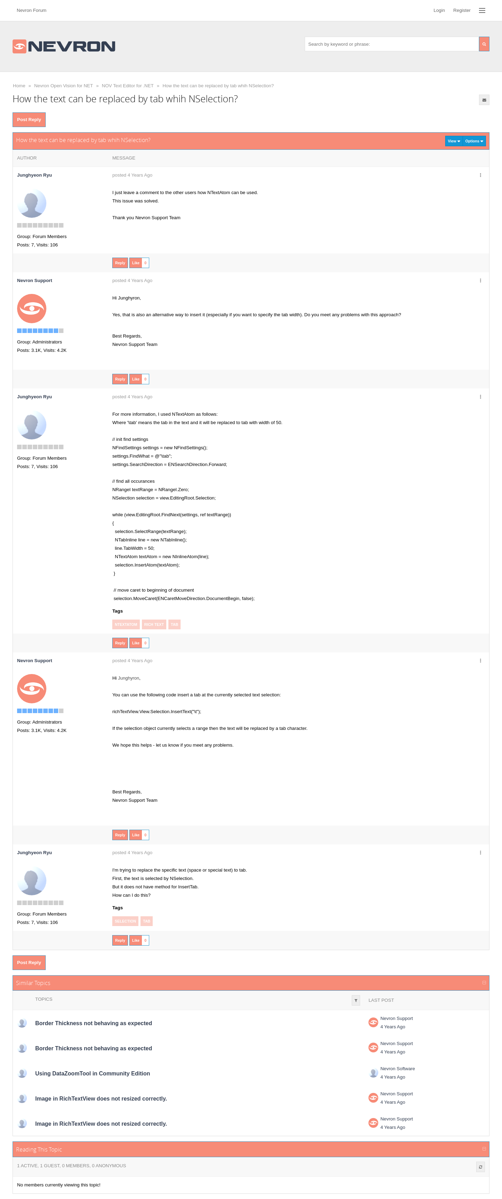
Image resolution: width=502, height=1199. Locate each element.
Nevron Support (396, 1018)
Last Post (381, 1000)
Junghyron (128, 678)
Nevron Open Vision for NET (63, 85)
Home (19, 85)
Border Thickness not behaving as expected (93, 1023)
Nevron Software (397, 1068)
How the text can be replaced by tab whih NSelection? (218, 85)
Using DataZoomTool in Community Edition (92, 1073)
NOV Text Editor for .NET (128, 85)
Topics (43, 999)
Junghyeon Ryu (34, 175)
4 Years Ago (392, 1026)
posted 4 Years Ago (132, 175)
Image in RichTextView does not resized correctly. (101, 1099)
